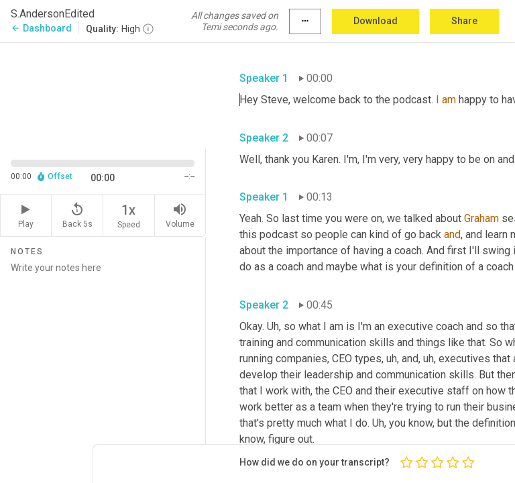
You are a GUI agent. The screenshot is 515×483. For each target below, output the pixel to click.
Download (375, 20)
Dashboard (41, 28)
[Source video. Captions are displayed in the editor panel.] (103, 94)
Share (464, 20)
